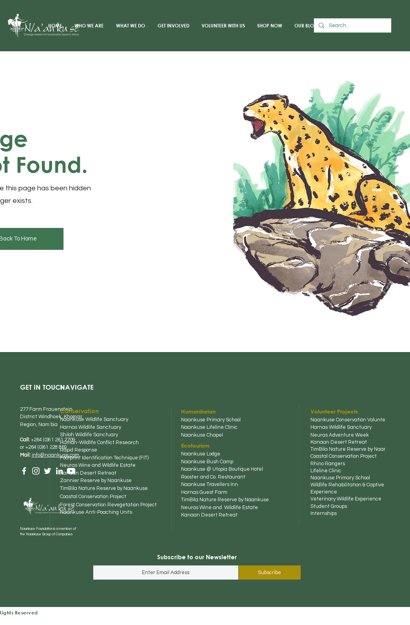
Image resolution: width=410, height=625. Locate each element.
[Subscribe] (270, 572)
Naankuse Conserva (333, 420)
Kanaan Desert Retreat (339, 442)
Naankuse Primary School (340, 477)
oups (342, 506)
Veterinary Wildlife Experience (346, 499)
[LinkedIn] (59, 471)
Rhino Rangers (328, 463)
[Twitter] (48, 471)
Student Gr (323, 506)
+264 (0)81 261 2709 (53, 440)
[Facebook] (24, 471)
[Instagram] (36, 471)
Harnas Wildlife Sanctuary (341, 427)
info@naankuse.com (55, 455)
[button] (88, 25)
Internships (324, 513)
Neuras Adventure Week (340, 435)
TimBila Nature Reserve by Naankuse (354, 449)
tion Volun (368, 420)
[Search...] (352, 25)
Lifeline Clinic (326, 470)
